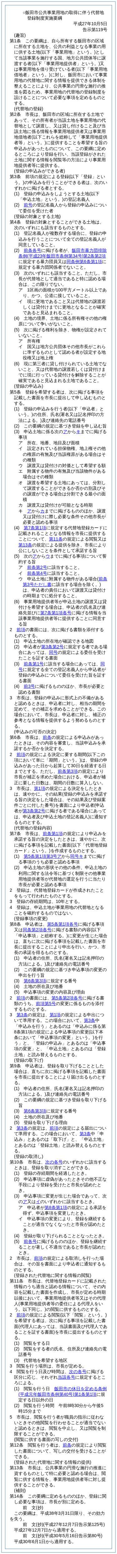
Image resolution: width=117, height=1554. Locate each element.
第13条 (25, 544)
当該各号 (66, 1377)
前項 (21, 629)
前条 (47, 737)
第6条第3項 (35, 980)
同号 (53, 652)
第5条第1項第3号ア (42, 856)
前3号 (29, 686)
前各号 (30, 1241)
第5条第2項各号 (67, 997)
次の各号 (54, 1162)
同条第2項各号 (37, 929)
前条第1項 (53, 833)
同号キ (76, 856)
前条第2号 (37, 567)
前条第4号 (37, 573)
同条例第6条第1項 (84, 261)
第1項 (39, 788)
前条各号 (32, 250)
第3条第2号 (52, 646)
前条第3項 (68, 771)
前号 (28, 204)
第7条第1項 (35, 527)
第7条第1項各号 (55, 612)
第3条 (22, 1014)
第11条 (56, 538)
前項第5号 (46, 1003)
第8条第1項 (56, 1207)
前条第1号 (34, 663)
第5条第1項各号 (62, 924)
